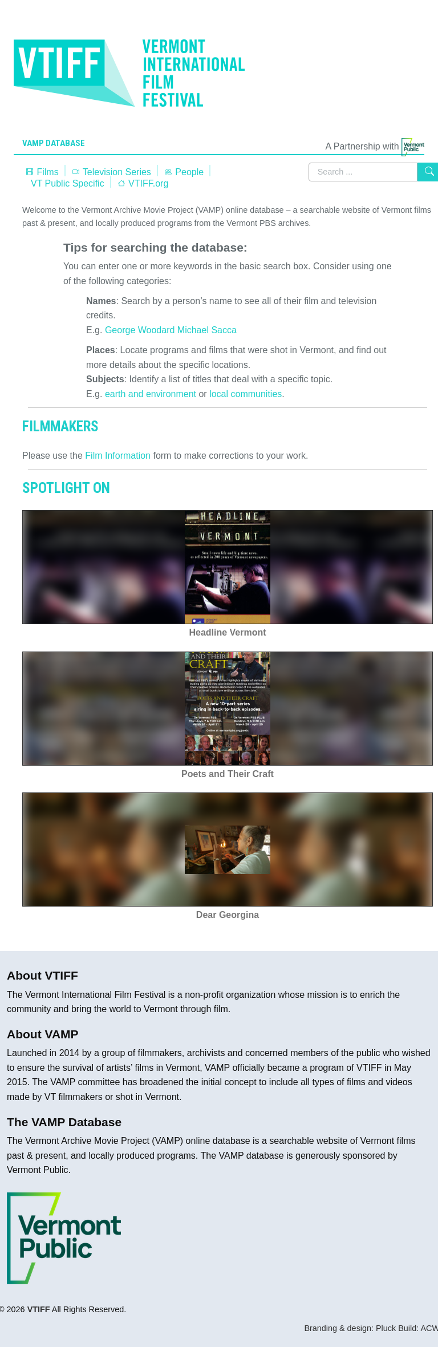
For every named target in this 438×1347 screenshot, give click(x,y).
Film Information (118, 455)
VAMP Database (53, 143)
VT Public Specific (67, 183)
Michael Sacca (207, 330)
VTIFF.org (143, 183)
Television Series (111, 172)
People (184, 172)
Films (42, 172)
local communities (245, 394)
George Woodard (140, 330)
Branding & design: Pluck (350, 1328)
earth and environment (150, 394)
